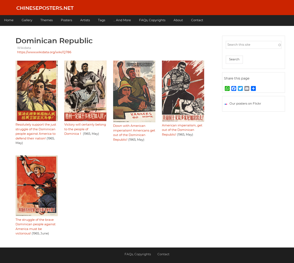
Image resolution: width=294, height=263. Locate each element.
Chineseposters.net (45, 8)
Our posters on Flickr (245, 103)
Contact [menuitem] (197, 20)
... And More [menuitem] (122, 20)
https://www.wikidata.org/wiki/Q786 (44, 52)
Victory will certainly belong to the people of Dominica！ (85, 129)
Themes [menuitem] (46, 20)
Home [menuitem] (8, 20)
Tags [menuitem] (101, 20)
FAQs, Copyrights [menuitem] (152, 20)
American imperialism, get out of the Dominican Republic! (182, 130)
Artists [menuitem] (85, 20)
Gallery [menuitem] (27, 20)
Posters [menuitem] (66, 20)
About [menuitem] (178, 20)
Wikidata (24, 48)
